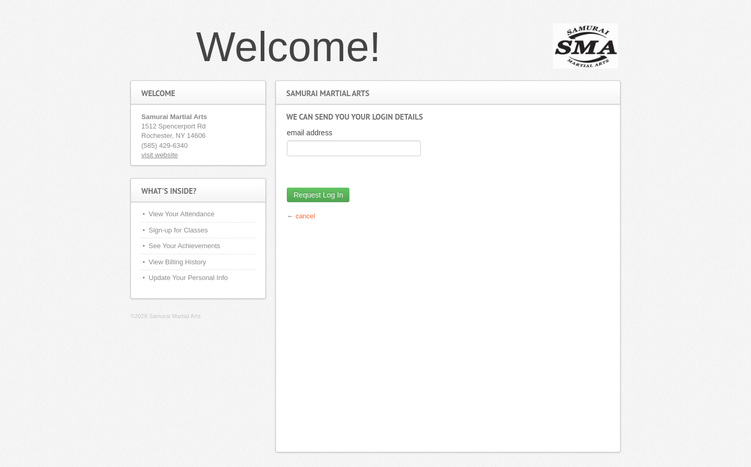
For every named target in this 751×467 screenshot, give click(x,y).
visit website (159, 155)
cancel (306, 216)
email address (309, 133)
